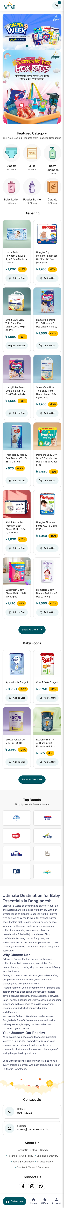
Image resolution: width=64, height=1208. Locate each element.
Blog (34, 1150)
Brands (44, 1150)
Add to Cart (17, 278)
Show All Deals (32, 629)
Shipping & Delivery (47, 1155)
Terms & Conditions (23, 1161)
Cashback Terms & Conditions (33, 1167)
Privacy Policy (45, 1161)
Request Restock (17, 345)
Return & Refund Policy (20, 1155)
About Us (23, 1150)
